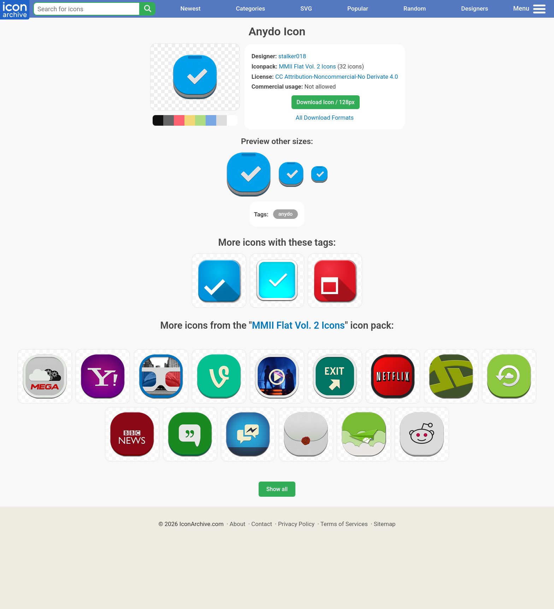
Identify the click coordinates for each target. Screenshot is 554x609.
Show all (277, 489)
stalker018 (292, 56)
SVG (306, 8)
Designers (474, 8)
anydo (285, 214)
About (238, 523)
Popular (357, 8)
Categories (250, 8)
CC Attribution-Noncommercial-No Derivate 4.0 (336, 76)
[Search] (147, 9)
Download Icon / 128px (325, 102)
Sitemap (385, 523)
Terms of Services (344, 523)
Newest (190, 8)
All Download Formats (325, 117)
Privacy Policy (296, 523)
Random (414, 8)
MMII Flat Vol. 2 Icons (307, 66)
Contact (261, 523)
